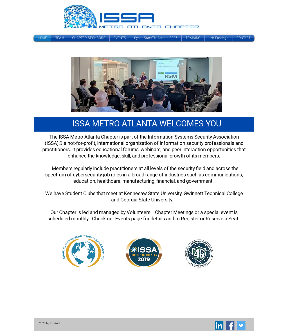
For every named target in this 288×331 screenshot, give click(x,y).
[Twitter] (241, 325)
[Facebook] (230, 325)
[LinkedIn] (219, 325)
